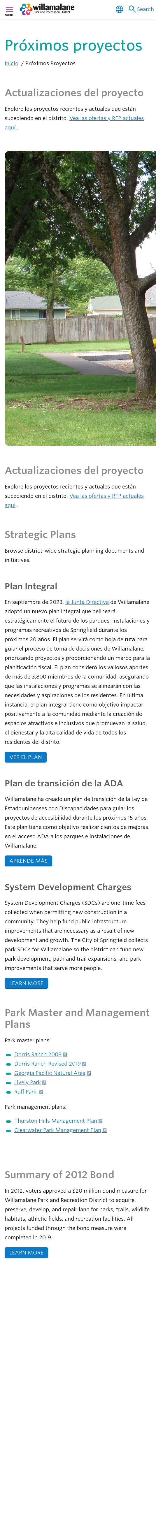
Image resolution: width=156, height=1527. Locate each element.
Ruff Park (26, 1092)
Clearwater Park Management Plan (57, 1130)
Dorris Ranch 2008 (38, 1054)
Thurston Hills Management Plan (55, 1121)
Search (140, 9)
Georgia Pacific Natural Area (49, 1073)
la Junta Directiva (87, 602)
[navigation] (40, 9)
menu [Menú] (9, 9)
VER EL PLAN (25, 757)
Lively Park (27, 1082)
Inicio (11, 63)
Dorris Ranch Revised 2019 (47, 1064)
